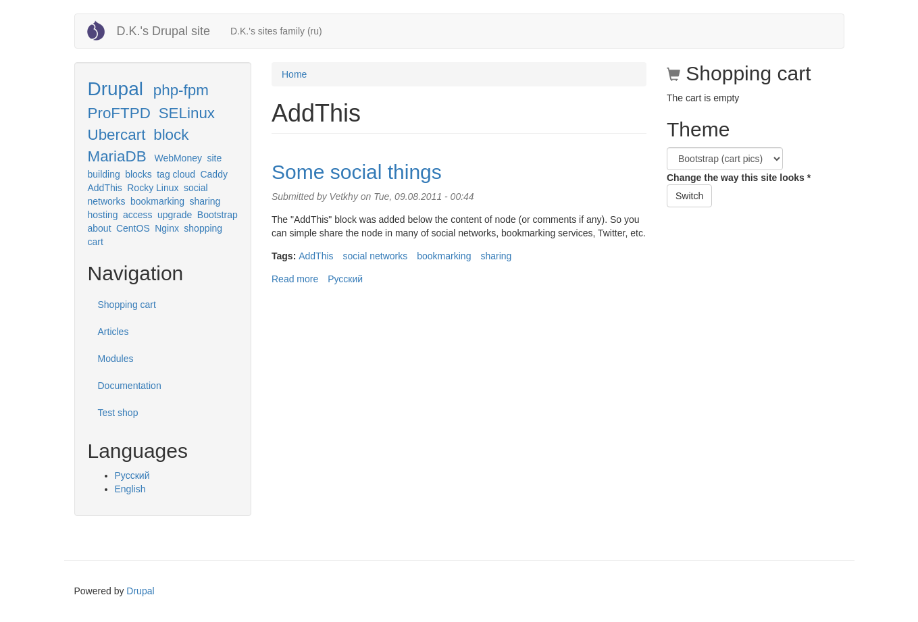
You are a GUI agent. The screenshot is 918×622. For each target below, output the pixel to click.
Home (294, 74)
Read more (295, 279)
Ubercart (117, 134)
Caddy (213, 174)
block (170, 134)
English (130, 489)
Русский (132, 475)
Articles (113, 331)
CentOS (133, 228)
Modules (116, 358)
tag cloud (176, 174)
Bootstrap (217, 214)
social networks (375, 256)
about (99, 228)
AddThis (105, 187)
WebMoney (178, 158)
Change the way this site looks (739, 177)
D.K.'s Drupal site (163, 31)
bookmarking (157, 201)
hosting (103, 214)
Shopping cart (127, 304)
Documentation (129, 385)
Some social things (357, 172)
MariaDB (117, 156)
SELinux (187, 113)
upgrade (174, 214)
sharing (204, 201)
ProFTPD (119, 113)
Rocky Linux (152, 187)
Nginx (167, 228)
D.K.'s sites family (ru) (276, 31)
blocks (138, 174)
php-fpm (181, 90)
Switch (689, 195)
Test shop (118, 412)
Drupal (115, 88)
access (138, 214)
